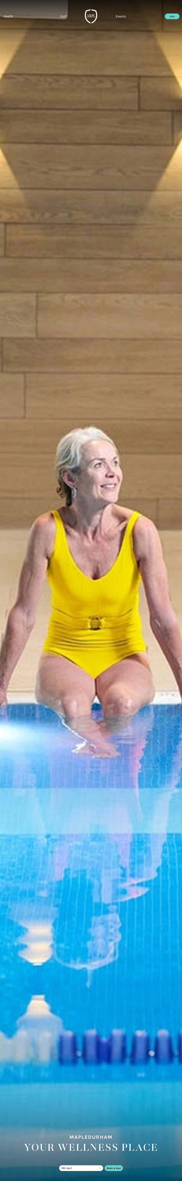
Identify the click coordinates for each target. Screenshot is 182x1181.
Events (121, 16)
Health (8, 16)
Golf (63, 16)
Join (172, 16)
